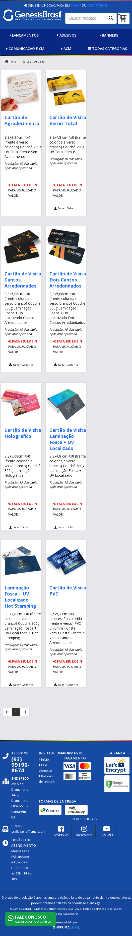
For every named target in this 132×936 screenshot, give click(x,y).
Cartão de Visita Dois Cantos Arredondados (67, 280)
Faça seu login (22, 185)
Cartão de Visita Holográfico (23, 433)
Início (10, 61)
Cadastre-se (97, 5)
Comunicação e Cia (24, 48)
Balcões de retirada (47, 779)
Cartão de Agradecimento (22, 120)
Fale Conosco (45, 768)
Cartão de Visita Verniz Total (67, 120)
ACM (65, 48)
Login (76, 5)
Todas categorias (107, 48)
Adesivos (66, 35)
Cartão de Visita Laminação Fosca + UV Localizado (67, 439)
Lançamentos (24, 35)
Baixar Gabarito (66, 208)
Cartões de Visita (33, 61)
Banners (108, 35)
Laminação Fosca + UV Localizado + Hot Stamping (20, 597)
